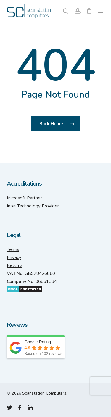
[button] (101, 11)
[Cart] (89, 11)
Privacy (14, 257)
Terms (13, 249)
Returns (14, 265)
